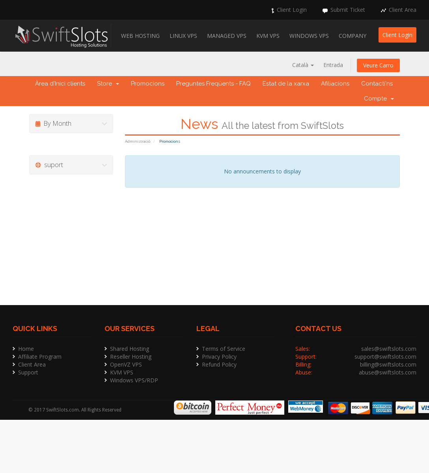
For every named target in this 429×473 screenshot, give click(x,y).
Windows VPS (309, 35)
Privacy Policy (219, 356)
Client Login (292, 9)
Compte (379, 98)
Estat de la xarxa (286, 83)
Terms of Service (223, 348)
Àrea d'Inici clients (60, 83)
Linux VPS (183, 35)
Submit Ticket (347, 9)
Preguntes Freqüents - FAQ (213, 83)
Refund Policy (219, 364)
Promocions (147, 83)
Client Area (402, 9)
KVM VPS (268, 35)
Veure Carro (378, 65)
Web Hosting (140, 35)
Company (352, 35)
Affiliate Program (40, 356)
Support (28, 372)
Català (303, 65)
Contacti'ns (377, 83)
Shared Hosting (129, 348)
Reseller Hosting (130, 356)
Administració (137, 141)
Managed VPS (226, 35)
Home (26, 348)
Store (108, 83)
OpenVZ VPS (126, 364)
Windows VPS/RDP (134, 380)
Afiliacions (335, 83)
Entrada (333, 65)
